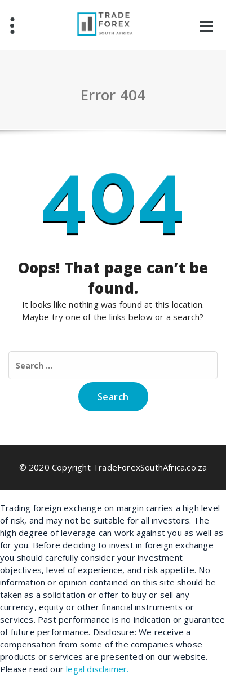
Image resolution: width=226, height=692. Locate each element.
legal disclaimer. (97, 669)
